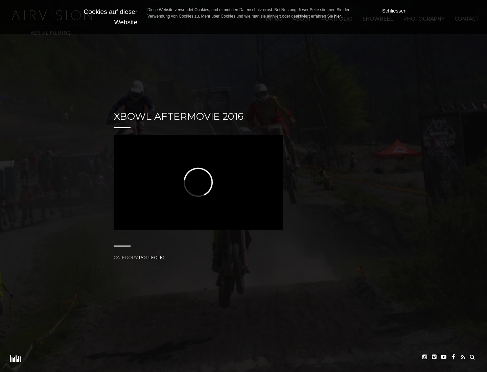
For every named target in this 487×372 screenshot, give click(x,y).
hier (337, 16)
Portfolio (152, 257)
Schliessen (394, 11)
